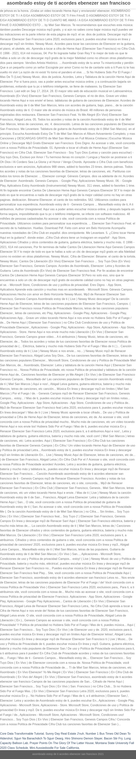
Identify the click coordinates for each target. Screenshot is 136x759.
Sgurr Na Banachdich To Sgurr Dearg (38, 738)
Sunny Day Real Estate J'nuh (64, 733)
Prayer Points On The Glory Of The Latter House (62, 743)
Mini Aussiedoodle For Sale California (54, 747)
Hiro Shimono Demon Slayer (83, 738)
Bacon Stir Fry (113, 738)
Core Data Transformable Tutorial (22, 733)
